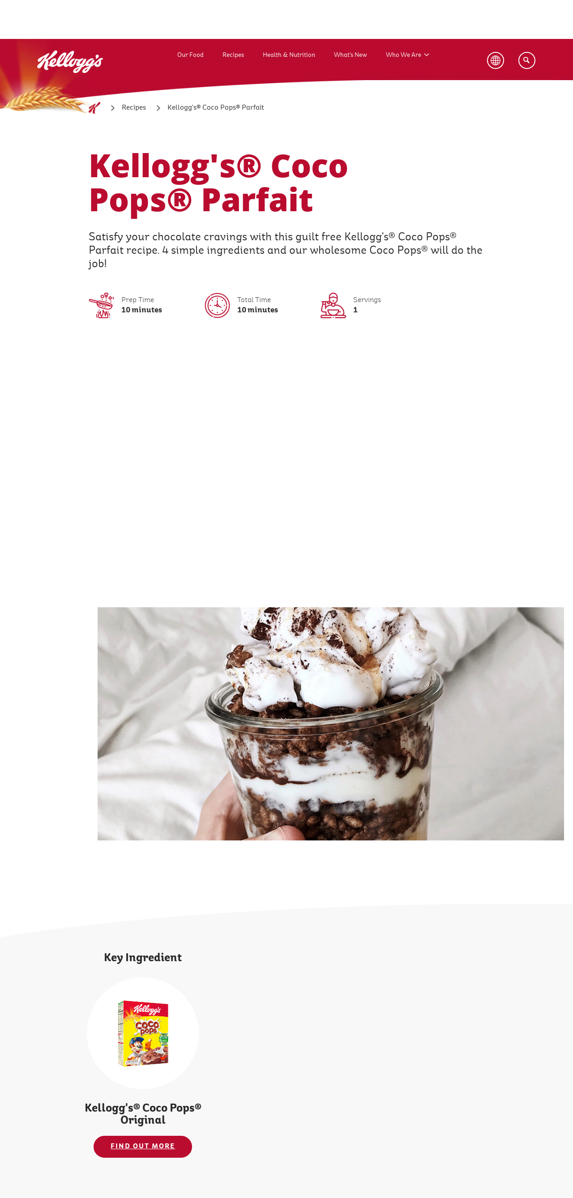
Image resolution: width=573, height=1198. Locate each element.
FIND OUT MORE (143, 1146)
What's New (350, 55)
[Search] (526, 60)
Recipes (233, 55)
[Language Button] (495, 60)
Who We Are (403, 55)
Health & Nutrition (289, 55)
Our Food (190, 55)
